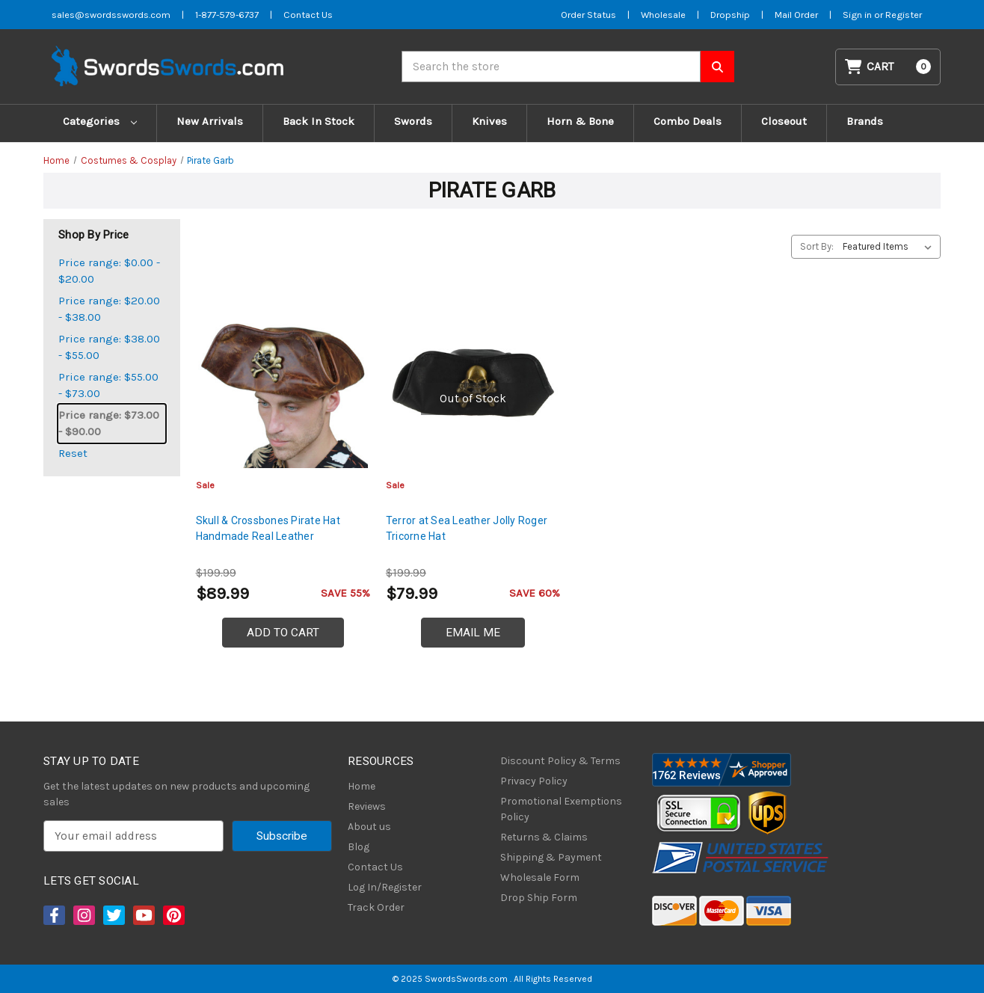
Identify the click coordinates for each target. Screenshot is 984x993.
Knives (489, 121)
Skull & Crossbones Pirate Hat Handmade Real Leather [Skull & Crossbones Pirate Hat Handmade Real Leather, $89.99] (268, 528)
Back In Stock (318, 121)
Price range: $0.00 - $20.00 (109, 271)
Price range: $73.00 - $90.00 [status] (108, 423)
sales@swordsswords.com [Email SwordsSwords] (111, 14)
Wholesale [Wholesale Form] (663, 14)
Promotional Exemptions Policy (561, 809)
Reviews (367, 806)
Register (903, 14)
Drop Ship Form (538, 897)
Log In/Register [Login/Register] (385, 887)
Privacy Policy (534, 781)
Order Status (588, 14)
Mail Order (796, 14)
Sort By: (817, 246)
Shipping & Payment (551, 857)
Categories (100, 121)
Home (361, 786)
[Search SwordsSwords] (717, 66)
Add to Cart (283, 632)
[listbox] (890, 247)
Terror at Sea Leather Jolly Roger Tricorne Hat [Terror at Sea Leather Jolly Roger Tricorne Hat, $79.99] (466, 528)
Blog (358, 846)
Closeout (784, 121)
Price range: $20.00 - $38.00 (109, 309)
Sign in (858, 14)
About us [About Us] (369, 826)
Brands (864, 121)
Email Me (473, 632)
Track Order (376, 907)
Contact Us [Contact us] (308, 14)
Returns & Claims (544, 837)
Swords (413, 121)
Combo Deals (688, 121)
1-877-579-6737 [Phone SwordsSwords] (227, 14)
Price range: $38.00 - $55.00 (109, 347)
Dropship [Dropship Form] (730, 14)
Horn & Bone (580, 121)
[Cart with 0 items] (888, 67)
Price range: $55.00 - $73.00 (108, 385)
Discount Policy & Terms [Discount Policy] (560, 760)
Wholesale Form (539, 877)
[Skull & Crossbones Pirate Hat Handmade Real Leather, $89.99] (283, 382)
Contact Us (375, 867)
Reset (72, 453)
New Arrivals (209, 121)
